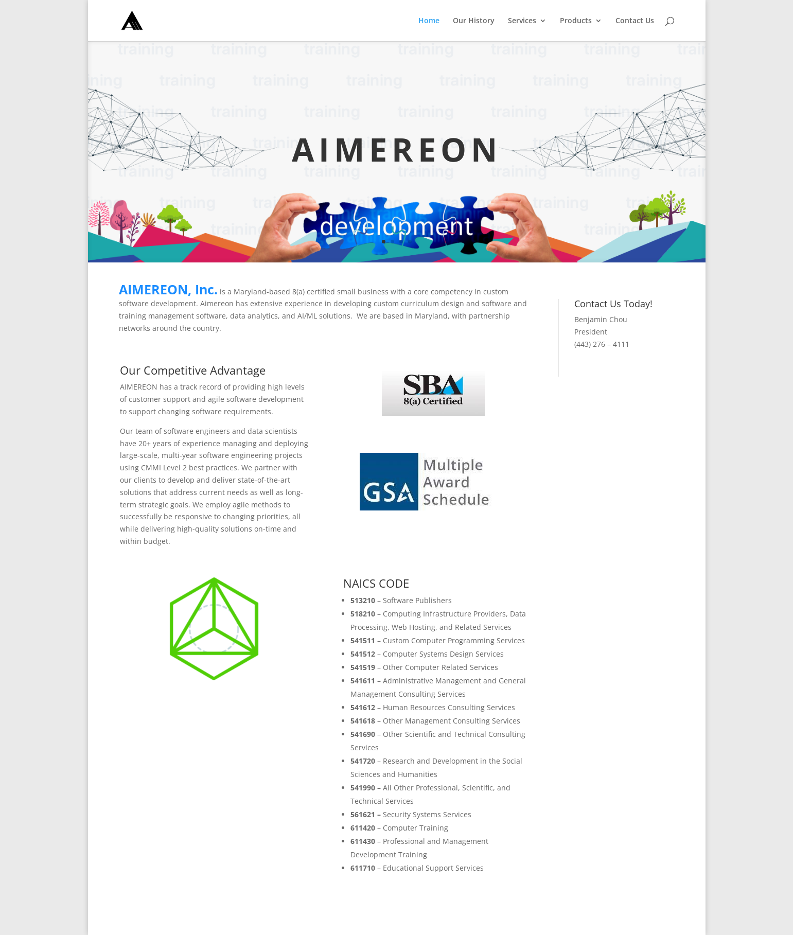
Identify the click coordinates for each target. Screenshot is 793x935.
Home (428, 21)
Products (576, 21)
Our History (474, 21)
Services (522, 21)
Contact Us (634, 21)
